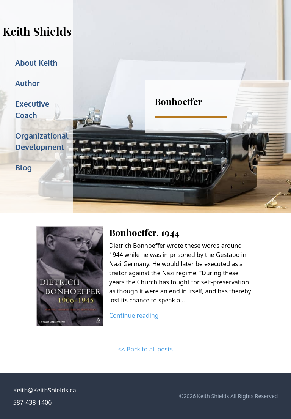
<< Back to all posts (145, 349)
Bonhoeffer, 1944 (144, 232)
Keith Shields (37, 31)
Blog (23, 167)
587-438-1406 (32, 402)
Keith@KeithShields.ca (44, 390)
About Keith (36, 63)
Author (27, 83)
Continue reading (134, 315)
